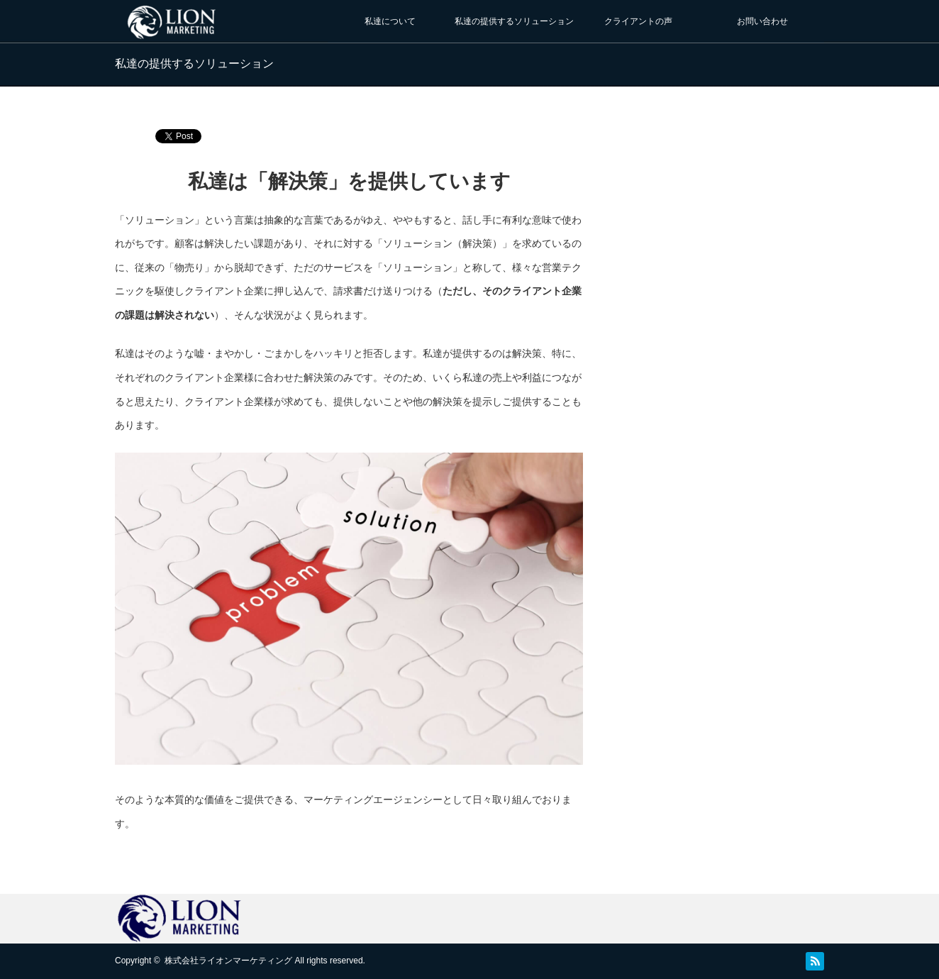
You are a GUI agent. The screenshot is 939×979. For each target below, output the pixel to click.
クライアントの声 (638, 21)
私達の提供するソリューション (514, 21)
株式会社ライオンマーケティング (228, 961)
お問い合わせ (762, 21)
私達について (390, 21)
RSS (815, 961)
